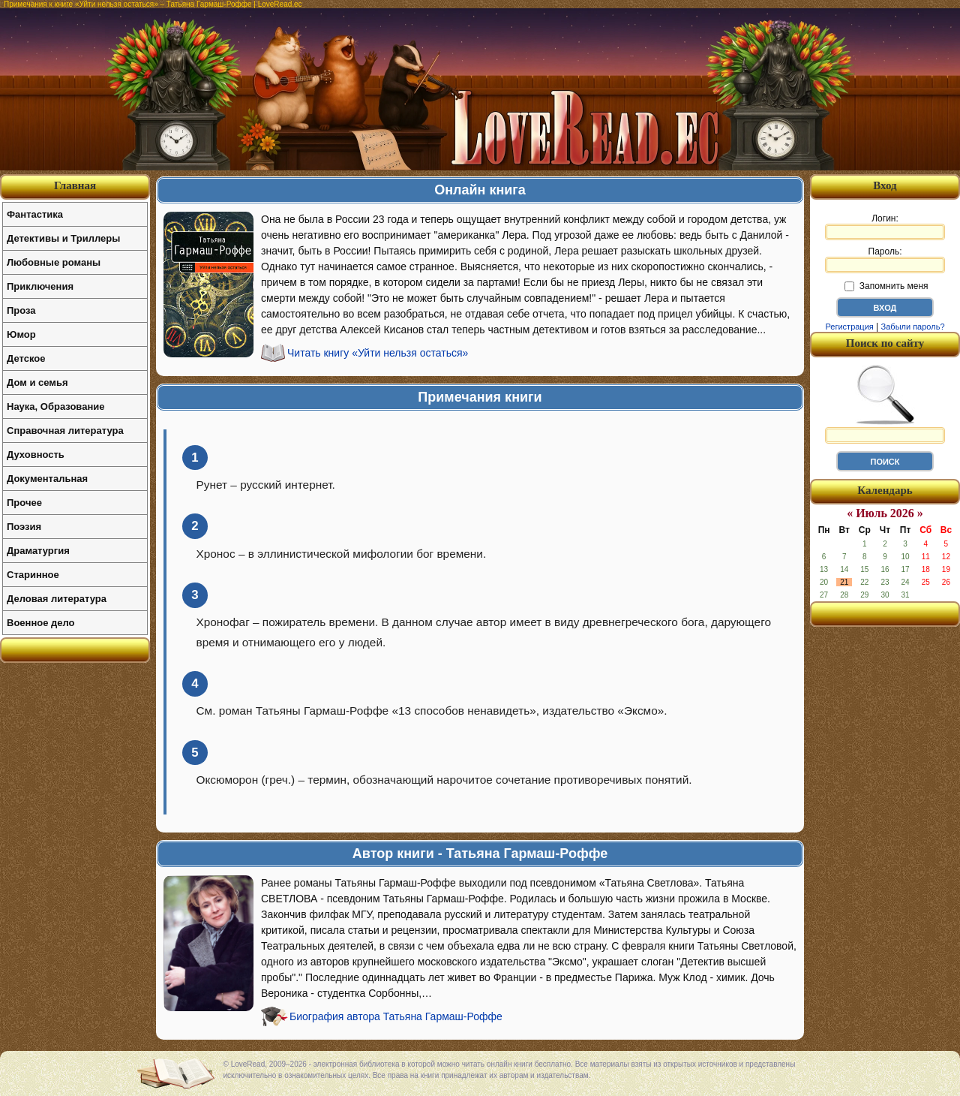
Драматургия (38, 550)
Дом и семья (37, 382)
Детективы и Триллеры (63, 238)
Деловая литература (56, 598)
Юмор (21, 334)
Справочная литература (65, 430)
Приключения (40, 286)
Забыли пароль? (913, 326)
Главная (75, 185)
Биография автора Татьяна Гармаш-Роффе (396, 1016)
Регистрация (849, 326)
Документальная (47, 478)
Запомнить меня (886, 286)
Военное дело (41, 622)
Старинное (33, 574)
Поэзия (24, 526)
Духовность (35, 454)
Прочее (24, 502)
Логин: (885, 226)
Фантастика (35, 214)
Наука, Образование (55, 406)
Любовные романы (53, 262)
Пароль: (885, 259)
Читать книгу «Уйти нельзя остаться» (377, 353)
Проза (21, 310)
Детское (26, 358)
